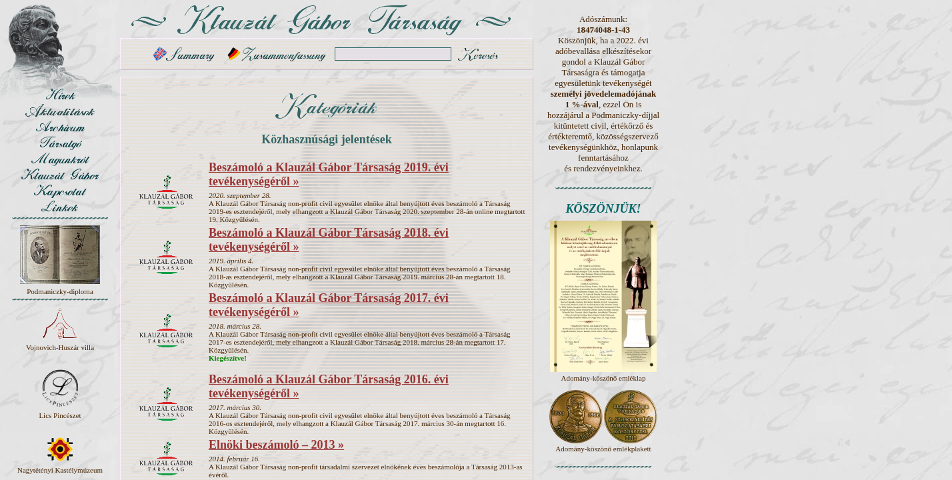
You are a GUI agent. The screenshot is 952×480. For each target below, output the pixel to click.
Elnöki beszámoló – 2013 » (276, 444)
